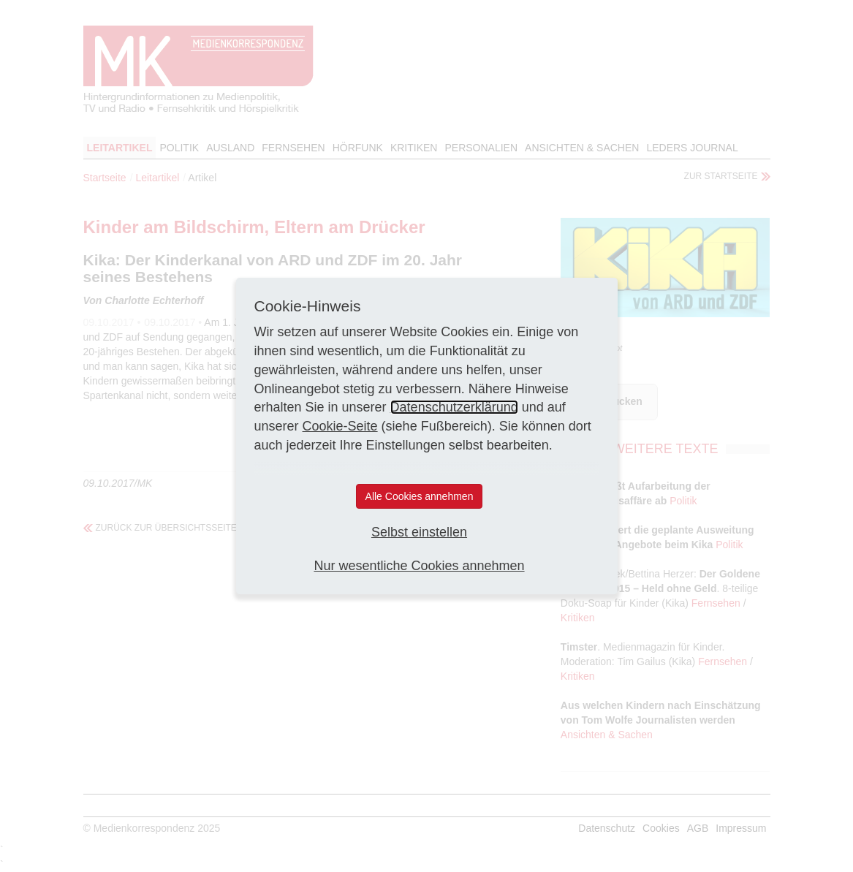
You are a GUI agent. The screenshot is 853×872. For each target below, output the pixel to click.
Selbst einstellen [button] (419, 532)
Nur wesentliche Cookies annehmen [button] (419, 565)
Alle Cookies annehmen (419, 496)
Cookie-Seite (340, 426)
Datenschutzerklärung (454, 407)
